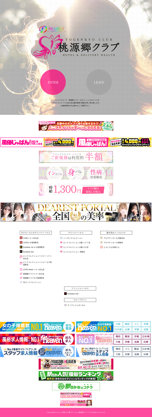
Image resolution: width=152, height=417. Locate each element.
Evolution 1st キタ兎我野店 (33, 247)
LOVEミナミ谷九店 (30, 238)
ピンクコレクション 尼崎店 (74, 252)
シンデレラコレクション (73, 238)
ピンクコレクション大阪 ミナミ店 (76, 243)
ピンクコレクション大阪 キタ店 (75, 247)
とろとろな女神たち (111, 247)
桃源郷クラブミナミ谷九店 (33, 274)
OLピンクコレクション (32, 282)
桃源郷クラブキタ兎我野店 (33, 278)
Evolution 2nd (73, 294)
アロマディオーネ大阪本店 (114, 238)
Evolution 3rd (28, 252)
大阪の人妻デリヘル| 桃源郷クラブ (75, 412)
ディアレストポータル (76, 305)
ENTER (53, 82)
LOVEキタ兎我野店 (30, 243)
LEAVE (99, 82)
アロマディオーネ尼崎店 (113, 243)
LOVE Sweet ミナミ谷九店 (33, 269)
